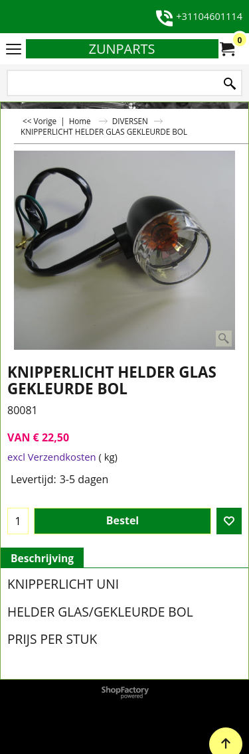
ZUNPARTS (121, 49)
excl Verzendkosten (51, 456)
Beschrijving (42, 558)
